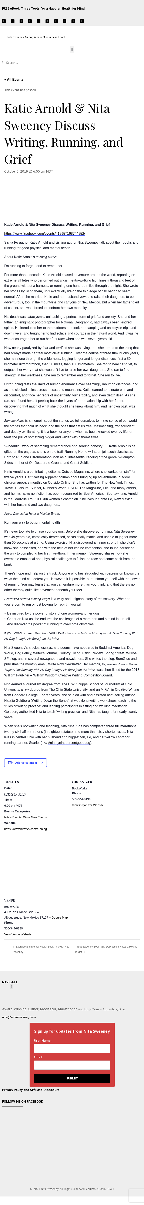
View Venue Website (17, 934)
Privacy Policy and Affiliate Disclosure (31, 1090)
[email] (72, 1065)
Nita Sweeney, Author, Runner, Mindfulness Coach (36, 37)
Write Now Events (35, 817)
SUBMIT (72, 1078)
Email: (38, 1057)
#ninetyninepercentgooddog (69, 743)
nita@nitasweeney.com (19, 1017)
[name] (72, 1048)
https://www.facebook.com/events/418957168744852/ (44, 233)
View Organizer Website (88, 805)
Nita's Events (12, 817)
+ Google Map (58, 917)
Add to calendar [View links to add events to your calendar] (26, 763)
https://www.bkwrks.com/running (25, 829)
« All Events (13, 79)
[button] (72, 49)
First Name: (42, 1040)
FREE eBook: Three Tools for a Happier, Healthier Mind (43, 8)
